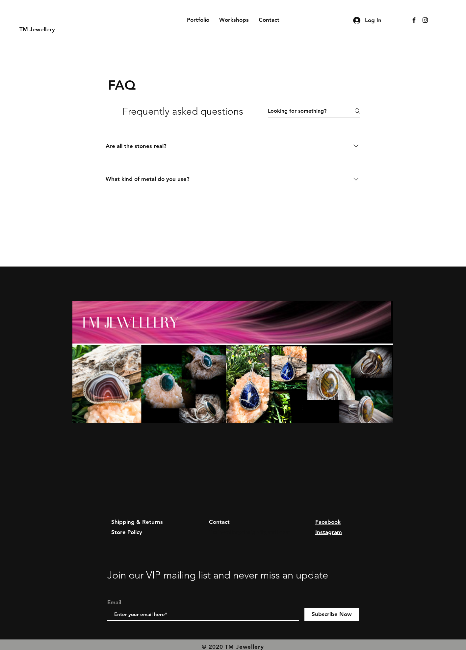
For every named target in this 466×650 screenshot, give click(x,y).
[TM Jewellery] (50, 29)
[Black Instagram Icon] (425, 20)
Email (114, 602)
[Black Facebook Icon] (414, 20)
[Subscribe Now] (331, 614)
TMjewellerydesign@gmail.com (249, 532)
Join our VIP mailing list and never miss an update (217, 575)
